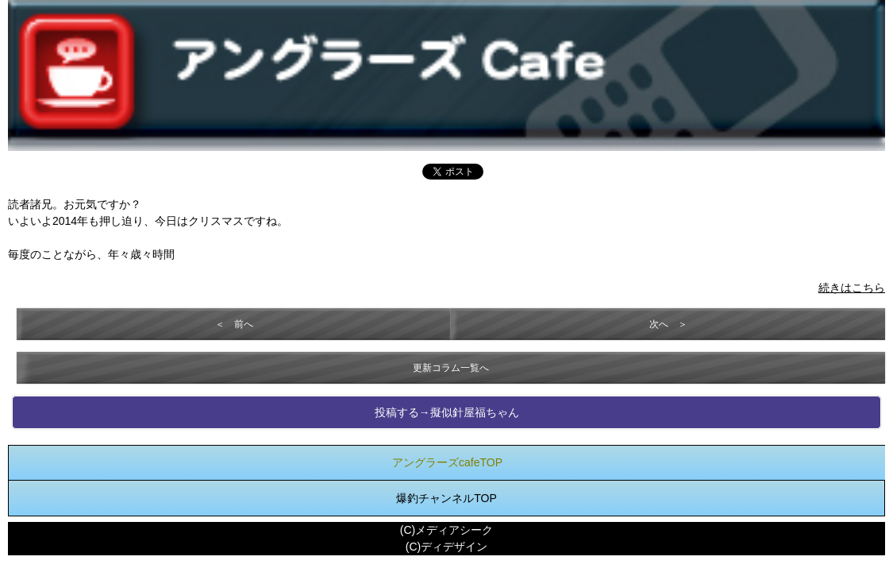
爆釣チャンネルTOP (446, 498)
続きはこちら (851, 287)
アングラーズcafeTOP (447, 462)
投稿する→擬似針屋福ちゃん (447, 412)
